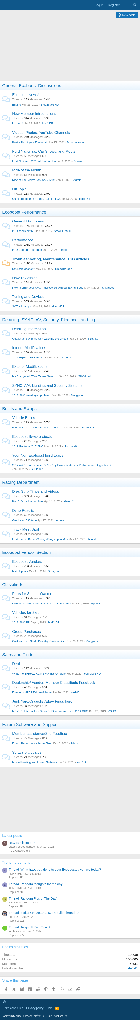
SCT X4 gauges (22, 306)
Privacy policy (34, 1008)
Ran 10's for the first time (27, 501)
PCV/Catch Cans (19, 850)
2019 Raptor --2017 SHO (28, 446)
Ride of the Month (26, 170)
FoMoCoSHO (92, 673)
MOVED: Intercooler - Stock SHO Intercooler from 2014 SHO (50, 711)
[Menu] (6, 5)
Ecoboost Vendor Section (26, 552)
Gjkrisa (95, 603)
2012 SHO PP (21, 622)
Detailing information (29, 329)
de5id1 (133, 968)
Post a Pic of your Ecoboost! (29, 142)
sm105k (76, 692)
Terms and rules (13, 1008)
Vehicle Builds (23, 418)
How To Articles (24, 278)
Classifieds (12, 584)
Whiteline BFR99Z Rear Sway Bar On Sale (39, 673)
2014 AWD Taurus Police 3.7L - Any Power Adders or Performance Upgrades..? (61, 465)
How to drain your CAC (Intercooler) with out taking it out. (47, 287)
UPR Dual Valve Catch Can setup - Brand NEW (42, 603)
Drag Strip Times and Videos (35, 491)
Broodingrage (75, 142)
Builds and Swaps (19, 408)
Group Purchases (26, 632)
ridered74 (58, 306)
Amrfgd (66, 357)
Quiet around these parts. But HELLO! (36, 198)
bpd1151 (48, 123)
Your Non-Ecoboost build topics (37, 455)
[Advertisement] (70, 51)
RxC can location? (23, 268)
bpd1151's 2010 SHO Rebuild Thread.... (37, 427)
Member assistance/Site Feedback (40, 734)
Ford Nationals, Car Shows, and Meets (43, 151)
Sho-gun (53, 571)
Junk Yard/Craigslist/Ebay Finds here (42, 701)
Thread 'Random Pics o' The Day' (33, 898)
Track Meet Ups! (25, 529)
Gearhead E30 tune (24, 520)
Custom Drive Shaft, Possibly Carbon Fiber (39, 641)
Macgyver (77, 395)
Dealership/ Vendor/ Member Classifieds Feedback (53, 683)
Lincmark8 (70, 446)
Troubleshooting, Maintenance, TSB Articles (50, 259)
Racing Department (20, 482)
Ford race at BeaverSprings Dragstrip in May (40, 539)
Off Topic (19, 189)
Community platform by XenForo (35, 1016)
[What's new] (126, 5)
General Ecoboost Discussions (31, 85)
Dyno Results (23, 510)
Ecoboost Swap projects (32, 437)
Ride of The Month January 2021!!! (33, 180)
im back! (17, 123)
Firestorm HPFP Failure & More (32, 692)
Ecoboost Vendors (27, 562)
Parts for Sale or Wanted (32, 594)
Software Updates (26, 752)
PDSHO (93, 338)
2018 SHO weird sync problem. (31, 395)
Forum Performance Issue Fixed (32, 743)
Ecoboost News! (25, 95)
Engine (16, 104)
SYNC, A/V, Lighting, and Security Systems (47, 386)
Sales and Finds (17, 654)
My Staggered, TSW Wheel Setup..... (35, 376)
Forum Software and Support (30, 724)
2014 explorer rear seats (27, 357)
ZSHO (112, 711)
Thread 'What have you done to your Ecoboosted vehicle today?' (55, 869)
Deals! (17, 664)
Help (49, 1008)
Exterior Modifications (29, 367)
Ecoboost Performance (24, 212)
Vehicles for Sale (26, 613)
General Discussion (28, 221)
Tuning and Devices (28, 297)
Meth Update (20, 571)
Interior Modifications (29, 348)
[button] (4, 1002)
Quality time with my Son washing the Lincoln (40, 338)
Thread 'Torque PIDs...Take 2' (30, 927)
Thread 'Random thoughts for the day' (36, 884)
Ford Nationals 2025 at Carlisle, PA (34, 161)
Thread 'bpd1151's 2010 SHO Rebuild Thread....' (44, 912)
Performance (22, 240)
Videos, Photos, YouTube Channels (41, 133)
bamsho (93, 539)
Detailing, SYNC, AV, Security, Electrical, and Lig (48, 319)
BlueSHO (88, 427)
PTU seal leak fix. (23, 231)
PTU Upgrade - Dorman (27, 249)
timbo (63, 249)
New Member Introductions (34, 114)
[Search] (135, 5)
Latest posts (12, 836)
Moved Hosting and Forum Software (34, 762)
